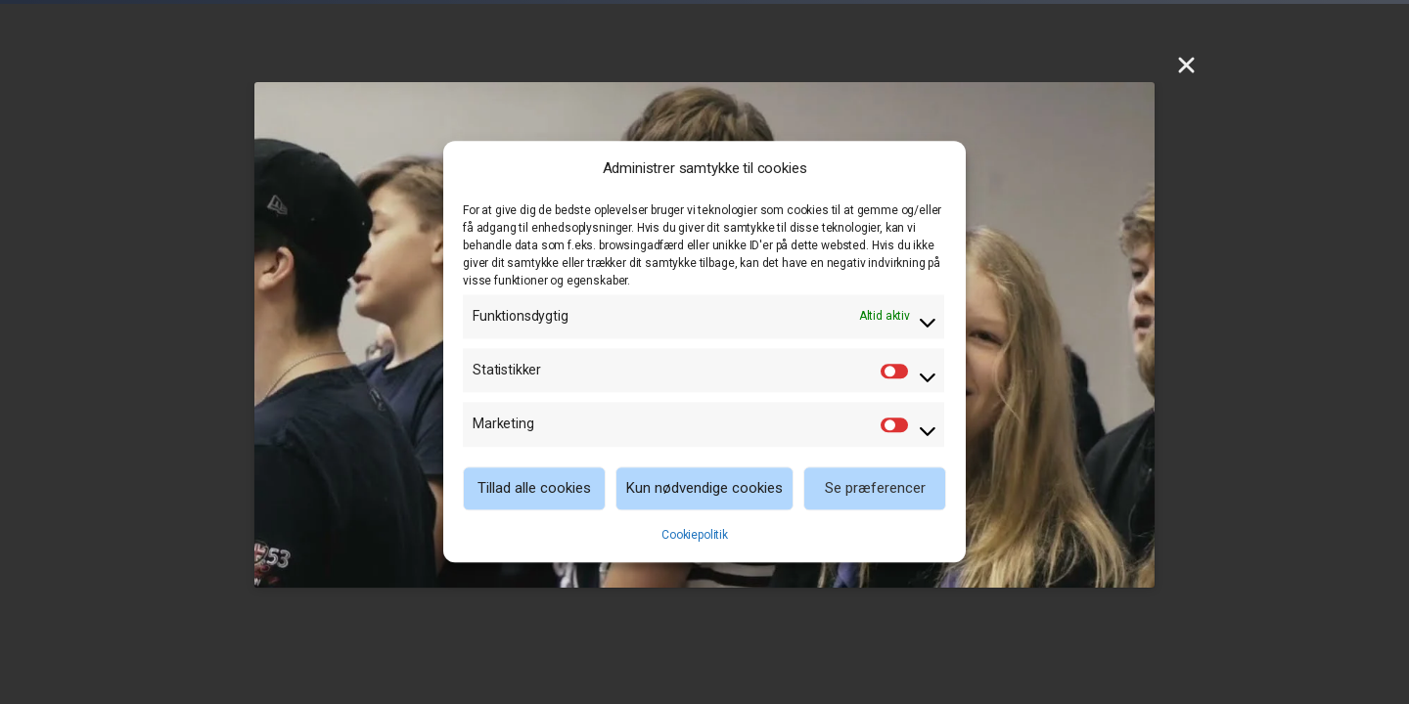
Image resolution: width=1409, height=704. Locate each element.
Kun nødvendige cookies (704, 488)
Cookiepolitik (694, 535)
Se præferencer (875, 488)
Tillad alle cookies (534, 488)
